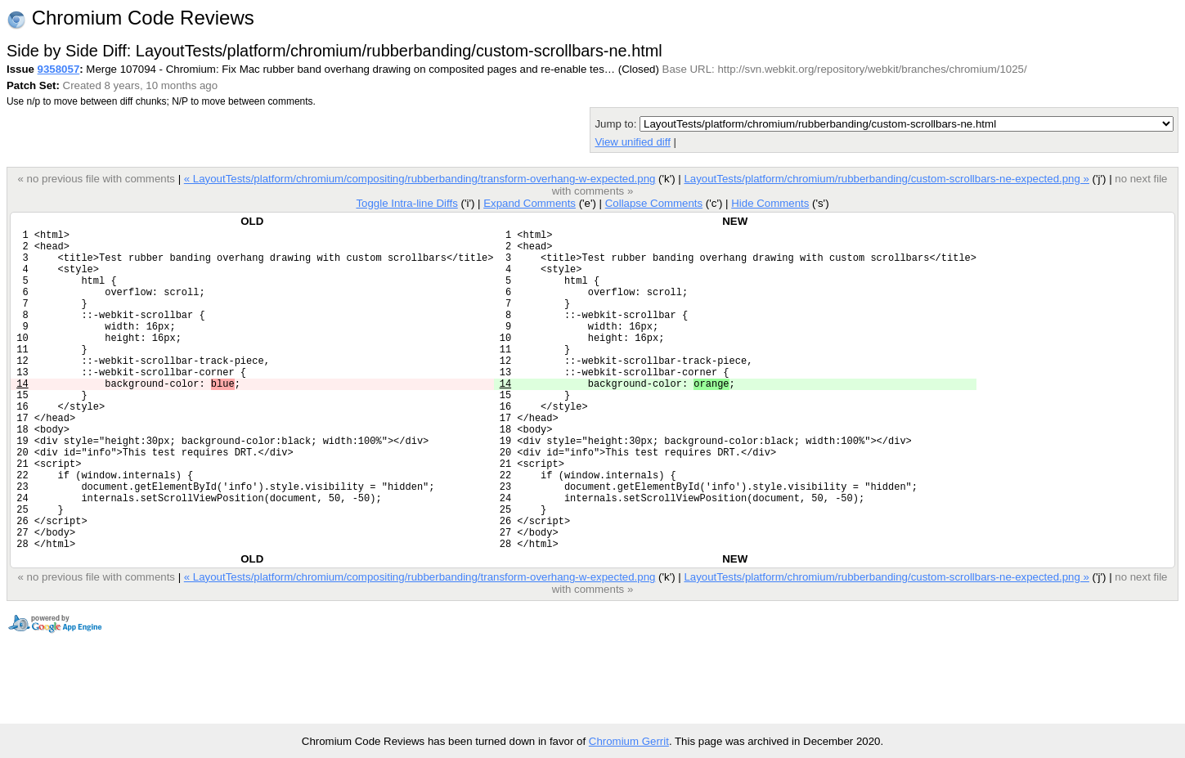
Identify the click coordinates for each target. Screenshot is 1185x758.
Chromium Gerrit (629, 741)
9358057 (59, 69)
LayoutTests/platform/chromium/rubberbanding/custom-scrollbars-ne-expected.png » (886, 179)
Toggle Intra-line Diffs (406, 203)
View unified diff (632, 142)
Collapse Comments (653, 203)
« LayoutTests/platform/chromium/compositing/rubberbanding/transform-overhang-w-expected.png (420, 179)
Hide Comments (770, 203)
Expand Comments (529, 203)
